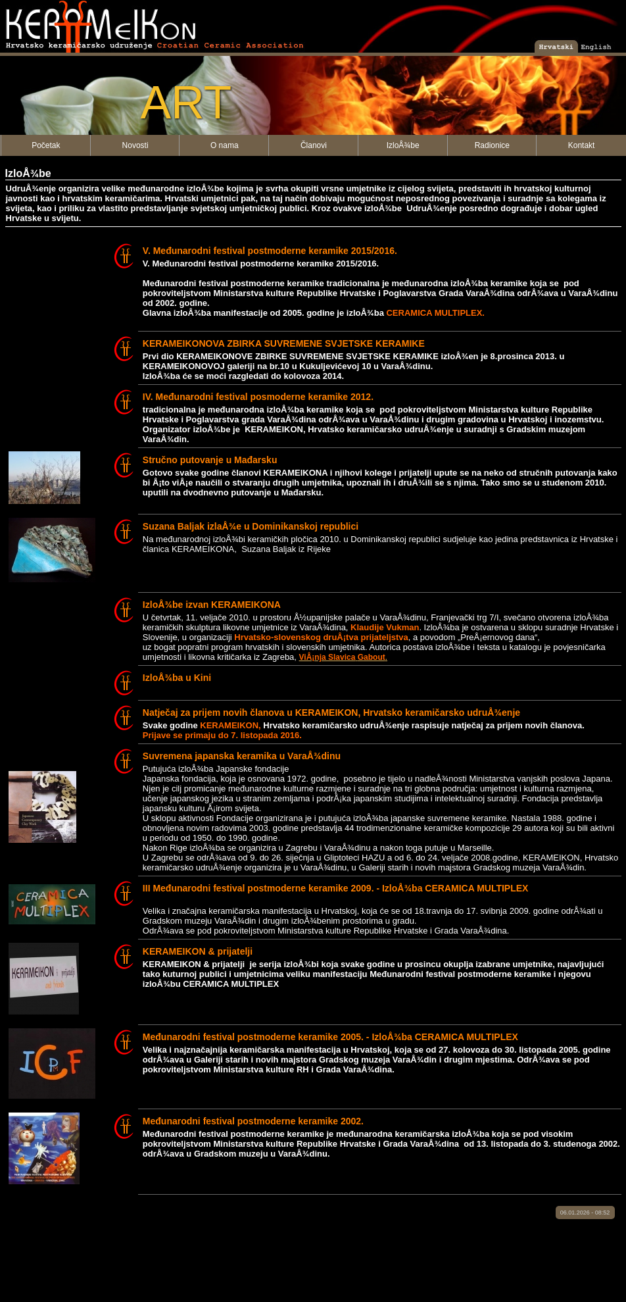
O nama (224, 145)
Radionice (492, 145)
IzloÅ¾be (403, 145)
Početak (46, 145)
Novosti (135, 145)
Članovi (314, 145)
